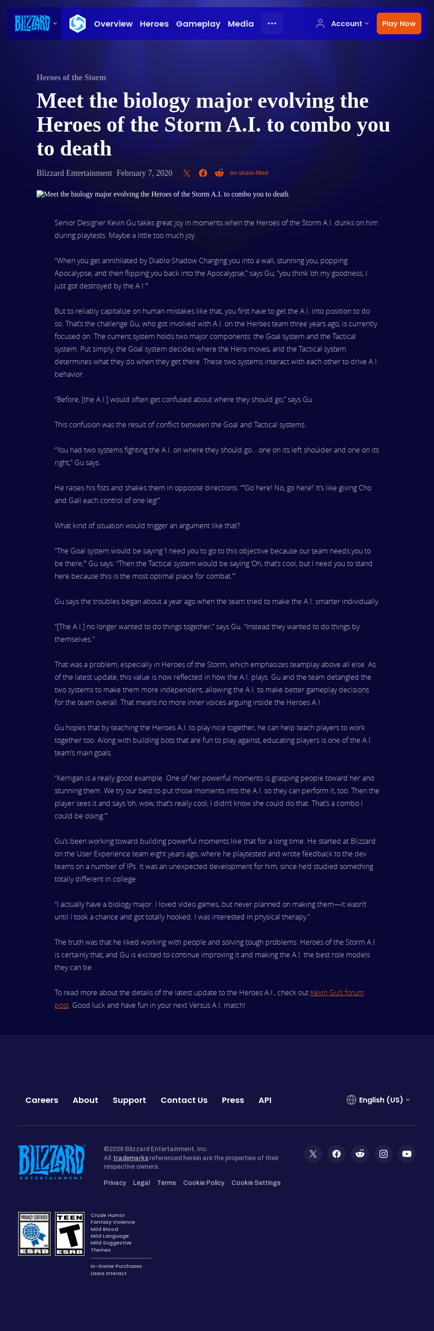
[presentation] (34, 23)
